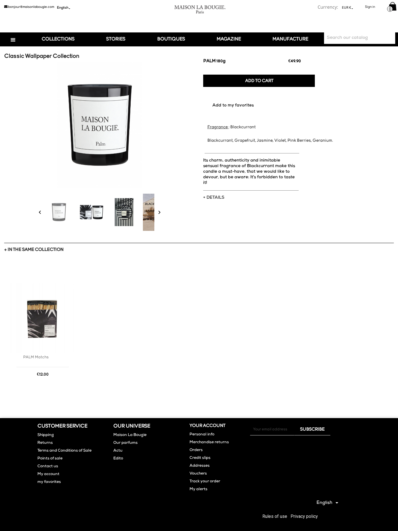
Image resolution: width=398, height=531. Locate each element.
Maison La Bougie (130, 435)
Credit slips (200, 458)
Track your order (205, 481)
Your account (207, 426)
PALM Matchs (36, 357)
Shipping (45, 435)
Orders (196, 450)
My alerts (198, 489)
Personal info (202, 435)
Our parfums (125, 443)
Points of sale (50, 459)
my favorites (49, 482)
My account (48, 474)
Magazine (229, 39)
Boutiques (171, 39)
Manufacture (290, 39)
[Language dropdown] (62, 7)
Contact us (47, 466)
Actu (118, 451)
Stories (115, 39)
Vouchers (198, 474)
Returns (45, 443)
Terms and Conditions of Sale (64, 451)
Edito (118, 459)
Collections (58, 39)
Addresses (200, 466)
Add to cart (259, 81)
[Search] (359, 38)
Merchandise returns (209, 442)
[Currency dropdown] (346, 7)
